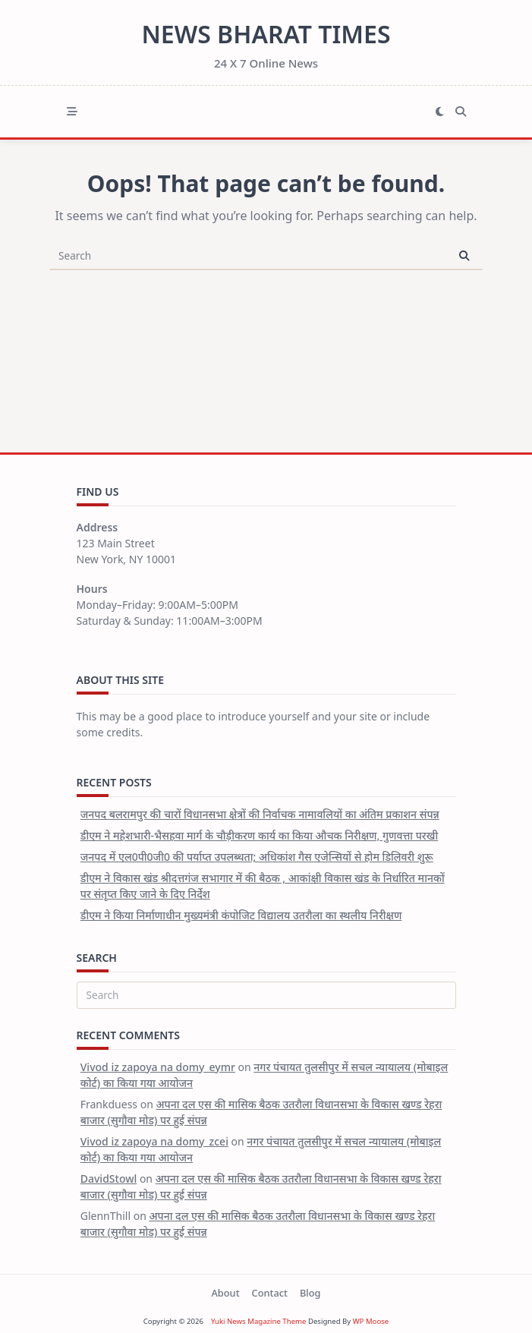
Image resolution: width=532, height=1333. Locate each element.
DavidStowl (108, 1178)
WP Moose (371, 1321)
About (225, 1293)
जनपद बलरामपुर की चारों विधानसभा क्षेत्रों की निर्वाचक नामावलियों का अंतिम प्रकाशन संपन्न (259, 814)
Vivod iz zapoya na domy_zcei (154, 1141)
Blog (310, 1293)
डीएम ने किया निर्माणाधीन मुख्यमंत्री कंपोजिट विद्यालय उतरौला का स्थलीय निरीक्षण (241, 915)
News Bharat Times (265, 33)
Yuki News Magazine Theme (259, 1321)
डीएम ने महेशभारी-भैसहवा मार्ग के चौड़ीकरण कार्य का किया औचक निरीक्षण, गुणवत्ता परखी (259, 835)
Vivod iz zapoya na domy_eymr (157, 1067)
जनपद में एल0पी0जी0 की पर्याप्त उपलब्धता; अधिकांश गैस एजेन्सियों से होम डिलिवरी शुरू (256, 856)
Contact (270, 1293)
